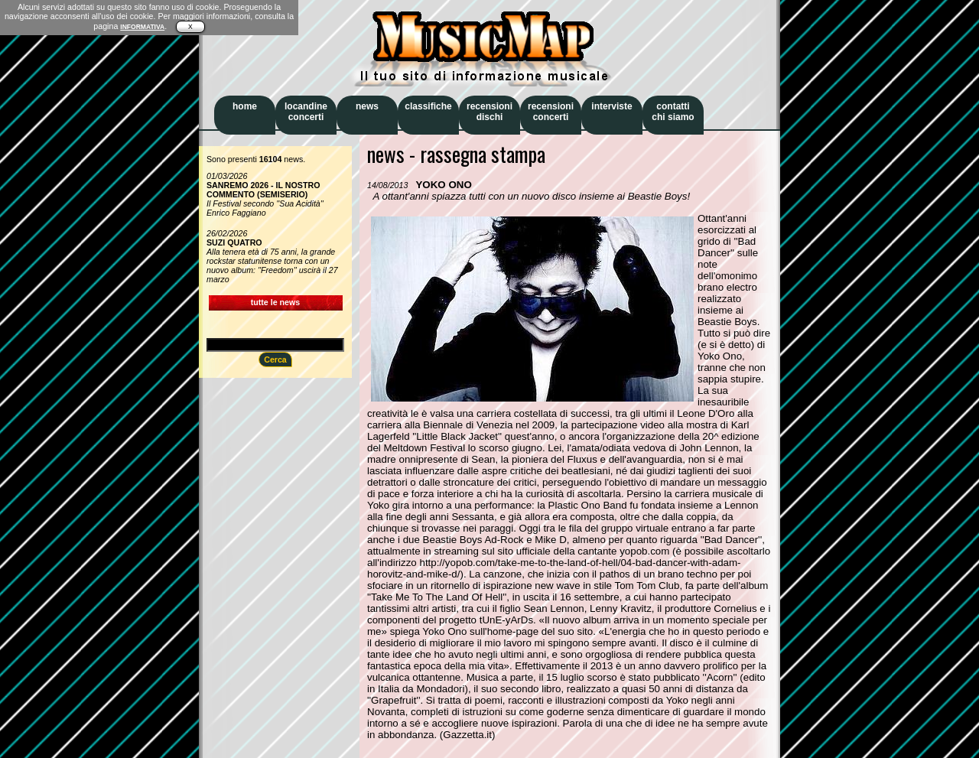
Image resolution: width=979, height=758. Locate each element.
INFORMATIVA (142, 27)
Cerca (275, 359)
